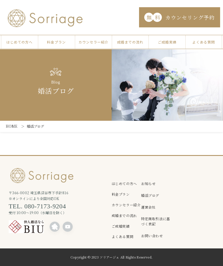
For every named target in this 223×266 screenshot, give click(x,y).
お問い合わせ (152, 235)
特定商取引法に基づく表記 (155, 221)
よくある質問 (203, 41)
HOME (11, 126)
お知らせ (148, 183)
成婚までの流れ (130, 41)
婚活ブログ (150, 195)
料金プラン (56, 41)
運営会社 (148, 207)
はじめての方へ (19, 41)
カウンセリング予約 (179, 17)
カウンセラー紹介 (93, 41)
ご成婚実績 (167, 41)
